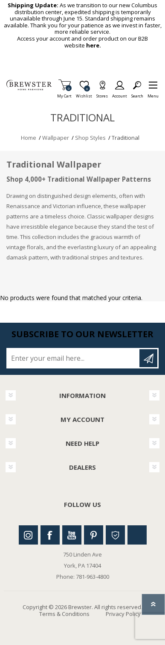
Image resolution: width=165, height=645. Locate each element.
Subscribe (148, 358)
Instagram (28, 535)
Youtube (71, 535)
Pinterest (93, 535)
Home (28, 137)
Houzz (115, 535)
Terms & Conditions (64, 614)
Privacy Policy (123, 614)
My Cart (64, 93)
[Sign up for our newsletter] (73, 358)
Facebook (50, 535)
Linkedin (137, 535)
